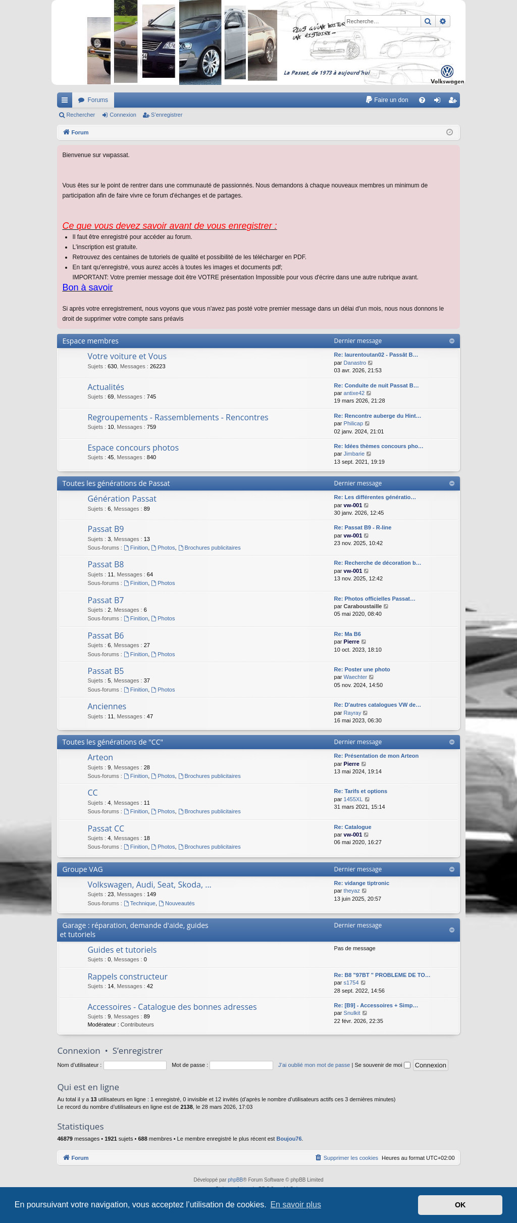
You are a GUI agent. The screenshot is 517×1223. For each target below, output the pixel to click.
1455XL (353, 799)
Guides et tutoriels (122, 949)
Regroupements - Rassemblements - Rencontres (177, 417)
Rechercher (80, 115)
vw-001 (353, 505)
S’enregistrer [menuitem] (454, 102)
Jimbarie (354, 454)
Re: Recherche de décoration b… (378, 563)
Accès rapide (66, 102)
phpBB (235, 1180)
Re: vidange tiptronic (361, 883)
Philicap (354, 423)
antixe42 (354, 393)
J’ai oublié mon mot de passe (314, 1065)
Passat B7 (105, 600)
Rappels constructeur (127, 976)
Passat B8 (105, 564)
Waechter (356, 677)
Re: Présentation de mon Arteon (376, 756)
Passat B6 (105, 635)
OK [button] (460, 1205)
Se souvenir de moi (382, 1065)
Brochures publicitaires (209, 548)
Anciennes (106, 706)
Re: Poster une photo (362, 669)
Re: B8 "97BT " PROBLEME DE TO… (382, 975)
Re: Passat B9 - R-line (363, 527)
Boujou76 (288, 1139)
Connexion (123, 115)
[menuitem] (386, 100)
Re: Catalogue (353, 827)
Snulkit (352, 1013)
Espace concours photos (133, 447)
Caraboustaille (363, 606)
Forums (97, 100)
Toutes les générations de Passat (116, 483)
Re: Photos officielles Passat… (375, 599)
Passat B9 (105, 528)
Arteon (100, 757)
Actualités (105, 387)
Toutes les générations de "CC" (112, 742)
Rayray (352, 713)
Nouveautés (177, 903)
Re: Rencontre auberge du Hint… (378, 416)
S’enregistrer (166, 115)
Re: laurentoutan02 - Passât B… (376, 355)
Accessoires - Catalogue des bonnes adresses (171, 1006)
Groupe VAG (82, 869)
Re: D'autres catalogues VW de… (378, 705)
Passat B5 (105, 670)
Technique (140, 903)
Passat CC (105, 828)
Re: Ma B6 (347, 634)
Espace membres (90, 341)
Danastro (355, 363)
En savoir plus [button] (295, 1204)
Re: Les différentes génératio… (375, 497)
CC (92, 792)
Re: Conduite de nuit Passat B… (376, 385)
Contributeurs (137, 1024)
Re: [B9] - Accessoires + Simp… (376, 1005)
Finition (136, 548)
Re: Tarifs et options (361, 791)
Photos (163, 548)
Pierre (351, 642)
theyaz (352, 891)
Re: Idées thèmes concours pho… (379, 446)
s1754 (351, 983)
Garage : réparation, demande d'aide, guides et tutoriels (134, 929)
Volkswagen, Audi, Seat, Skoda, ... (149, 884)
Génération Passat (122, 498)
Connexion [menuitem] (439, 102)
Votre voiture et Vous (127, 356)
